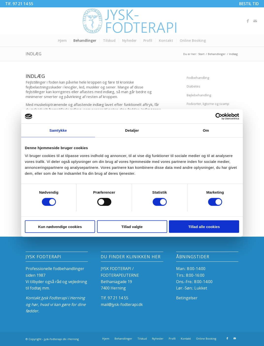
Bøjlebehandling (199, 95)
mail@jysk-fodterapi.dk (122, 304)
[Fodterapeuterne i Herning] (132, 20)
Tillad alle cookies (204, 227)
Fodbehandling (198, 77)
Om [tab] (206, 131)
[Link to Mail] (255, 21)
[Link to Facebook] (247, 21)
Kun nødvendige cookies (60, 227)
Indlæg (33, 54)
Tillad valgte (132, 227)
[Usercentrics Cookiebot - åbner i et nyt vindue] (217, 116)
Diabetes (193, 86)
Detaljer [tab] (132, 131)
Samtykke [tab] (58, 131)
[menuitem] (248, 3)
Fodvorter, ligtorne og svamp (208, 103)
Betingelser (187, 298)
